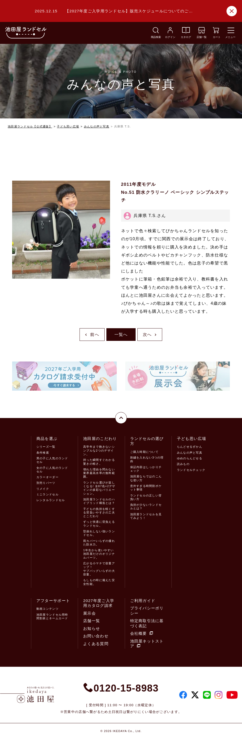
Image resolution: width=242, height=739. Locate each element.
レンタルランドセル (50, 500)
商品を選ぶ (46, 438)
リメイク (42, 488)
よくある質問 (95, 643)
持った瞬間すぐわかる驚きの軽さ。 (99, 461)
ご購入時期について (144, 451)
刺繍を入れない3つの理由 (147, 459)
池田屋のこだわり (100, 438)
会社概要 (141, 633)
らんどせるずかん (189, 446)
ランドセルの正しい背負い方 (146, 497)
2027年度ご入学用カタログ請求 (98, 603)
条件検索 (42, 452)
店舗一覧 (91, 620)
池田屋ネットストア (147, 643)
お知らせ (91, 628)
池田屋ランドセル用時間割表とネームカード (52, 616)
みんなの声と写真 (96, 126)
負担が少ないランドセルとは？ (146, 506)
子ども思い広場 (68, 126)
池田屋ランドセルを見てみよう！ (146, 516)
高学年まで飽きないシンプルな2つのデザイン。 (99, 450)
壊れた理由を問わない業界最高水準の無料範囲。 (99, 473)
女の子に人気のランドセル (52, 469)
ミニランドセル (47, 494)
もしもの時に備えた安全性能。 (99, 582)
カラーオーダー (47, 477)
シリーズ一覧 (46, 446)
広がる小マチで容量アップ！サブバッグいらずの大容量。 (99, 569)
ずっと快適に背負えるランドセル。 (99, 523)
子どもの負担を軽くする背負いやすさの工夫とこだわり (99, 512)
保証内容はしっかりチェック (146, 468)
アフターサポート (53, 600)
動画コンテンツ (47, 608)
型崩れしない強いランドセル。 (99, 533)
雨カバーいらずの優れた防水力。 (99, 542)
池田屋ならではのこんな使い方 (146, 478)
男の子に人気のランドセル (52, 460)
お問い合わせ (95, 636)
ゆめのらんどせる (189, 458)
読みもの (183, 463)
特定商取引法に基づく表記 (147, 623)
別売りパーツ (46, 482)
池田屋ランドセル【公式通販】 (30, 126)
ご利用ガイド (142, 600)
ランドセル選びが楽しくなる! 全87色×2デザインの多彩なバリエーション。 (99, 488)
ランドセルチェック (191, 469)
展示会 (89, 613)
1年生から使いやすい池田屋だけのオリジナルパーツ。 (99, 554)
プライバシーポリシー (147, 610)
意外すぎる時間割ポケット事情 (146, 487)
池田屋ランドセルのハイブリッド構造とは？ (99, 501)
